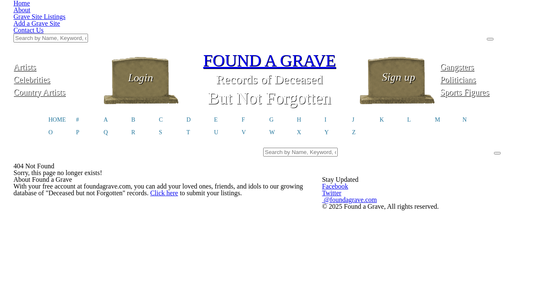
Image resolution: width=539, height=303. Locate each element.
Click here (99, 213)
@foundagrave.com (394, 199)
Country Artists (94, 49)
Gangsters (445, 24)
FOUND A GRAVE (269, 18)
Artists (94, 24)
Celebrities (94, 37)
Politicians (445, 37)
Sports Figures (445, 49)
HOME (110, 82)
